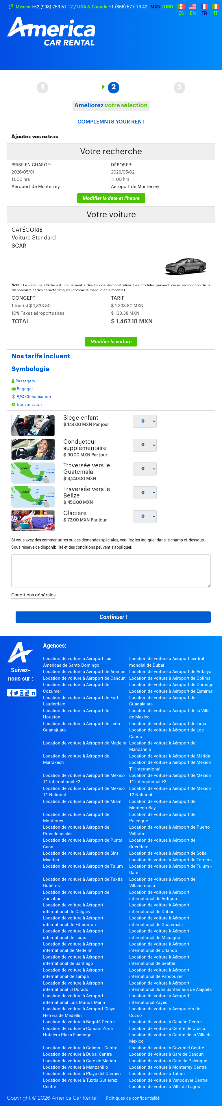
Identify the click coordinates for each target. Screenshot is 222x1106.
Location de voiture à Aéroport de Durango (171, 684)
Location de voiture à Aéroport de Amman (84, 671)
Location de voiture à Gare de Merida (79, 1060)
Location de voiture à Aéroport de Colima (169, 678)
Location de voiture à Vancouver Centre (168, 1080)
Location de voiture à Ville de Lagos (164, 1086)
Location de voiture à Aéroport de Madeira (84, 743)
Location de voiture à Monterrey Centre (168, 1067)
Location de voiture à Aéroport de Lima (167, 723)
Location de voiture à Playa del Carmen (82, 1073)
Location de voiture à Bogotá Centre (79, 1021)
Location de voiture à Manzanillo (75, 1067)
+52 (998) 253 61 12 (52, 7)
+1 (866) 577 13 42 (128, 7)
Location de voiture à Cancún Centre (165, 1021)
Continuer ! (113, 616)
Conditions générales (33, 595)
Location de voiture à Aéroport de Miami (83, 801)
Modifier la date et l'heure (111, 198)
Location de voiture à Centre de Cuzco (167, 1028)
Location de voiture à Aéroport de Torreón (170, 859)
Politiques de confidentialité (133, 1098)
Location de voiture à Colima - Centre (80, 1047)
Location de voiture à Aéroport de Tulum (83, 866)
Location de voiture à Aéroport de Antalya (170, 671)
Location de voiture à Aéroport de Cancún (84, 678)
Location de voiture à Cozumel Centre (166, 1047)
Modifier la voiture (111, 341)
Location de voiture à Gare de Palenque (168, 1060)
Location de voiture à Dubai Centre (77, 1054)
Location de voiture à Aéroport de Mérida (169, 756)
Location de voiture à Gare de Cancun (166, 1054)
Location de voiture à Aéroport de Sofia (167, 853)
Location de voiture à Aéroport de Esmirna (170, 691)
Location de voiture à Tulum (157, 1073)
